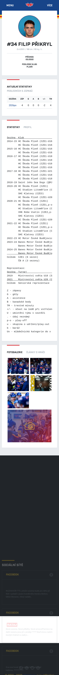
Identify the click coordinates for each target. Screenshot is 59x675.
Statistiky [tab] (13, 127)
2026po (13, 105)
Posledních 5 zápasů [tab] (20, 91)
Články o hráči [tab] (35, 352)
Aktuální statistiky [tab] (19, 86)
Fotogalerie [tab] (14, 352)
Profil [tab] (28, 127)
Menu (10, 5)
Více (50, 5)
